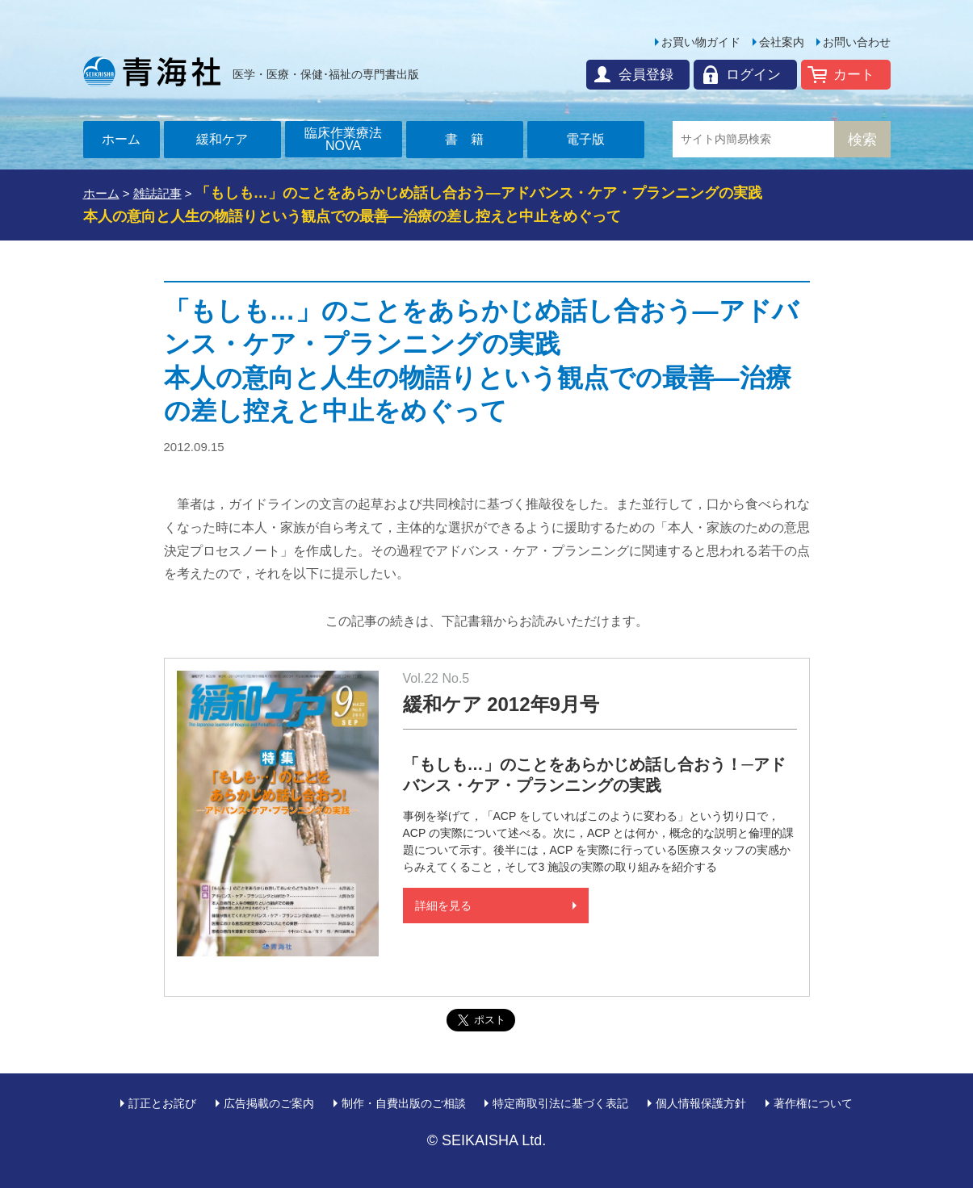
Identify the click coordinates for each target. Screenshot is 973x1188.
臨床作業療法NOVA (343, 139)
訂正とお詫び (162, 1103)
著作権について (813, 1103)
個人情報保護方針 (701, 1103)
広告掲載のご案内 (269, 1103)
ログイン (753, 74)
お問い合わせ (857, 42)
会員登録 (646, 74)
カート (853, 74)
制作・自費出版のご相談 (404, 1103)
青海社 (151, 71)
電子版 (585, 139)
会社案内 (781, 42)
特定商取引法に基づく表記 (560, 1103)
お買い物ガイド (700, 42)
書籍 (471, 139)
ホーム (121, 139)
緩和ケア (222, 139)
